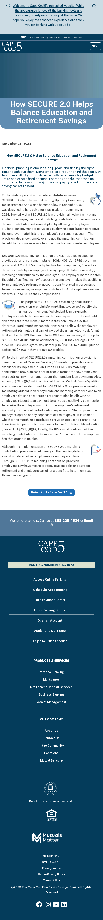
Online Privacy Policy (51, 874)
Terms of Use (51, 880)
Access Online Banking (49, 579)
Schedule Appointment (50, 590)
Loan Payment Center (50, 600)
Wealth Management (51, 702)
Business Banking (51, 694)
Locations (51, 753)
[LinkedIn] (64, 905)
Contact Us (51, 738)
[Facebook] (40, 905)
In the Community (51, 745)
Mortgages (51, 679)
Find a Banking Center (50, 610)
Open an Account (50, 620)
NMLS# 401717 (51, 862)
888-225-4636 (67, 521)
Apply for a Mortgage (50, 631)
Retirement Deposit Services (51, 687)
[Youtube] (56, 905)
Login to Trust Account (50, 641)
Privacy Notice (51, 868)
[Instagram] (48, 905)
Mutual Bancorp (51, 760)
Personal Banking (51, 672)
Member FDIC (51, 855)
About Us (51, 730)
